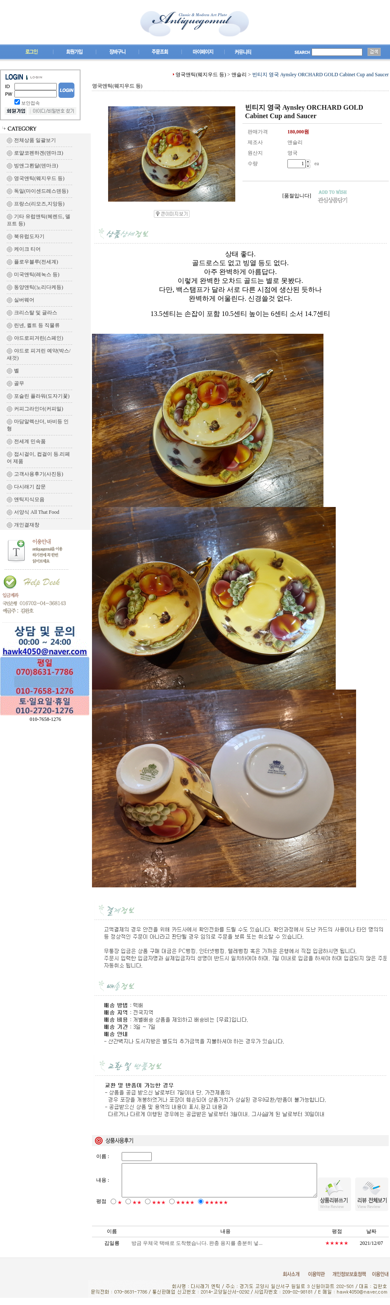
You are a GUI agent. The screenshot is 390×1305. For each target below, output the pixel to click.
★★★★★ (216, 1210)
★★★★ (185, 1210)
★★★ (159, 1210)
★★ (137, 1210)
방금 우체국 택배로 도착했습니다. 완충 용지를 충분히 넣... (196, 1250)
